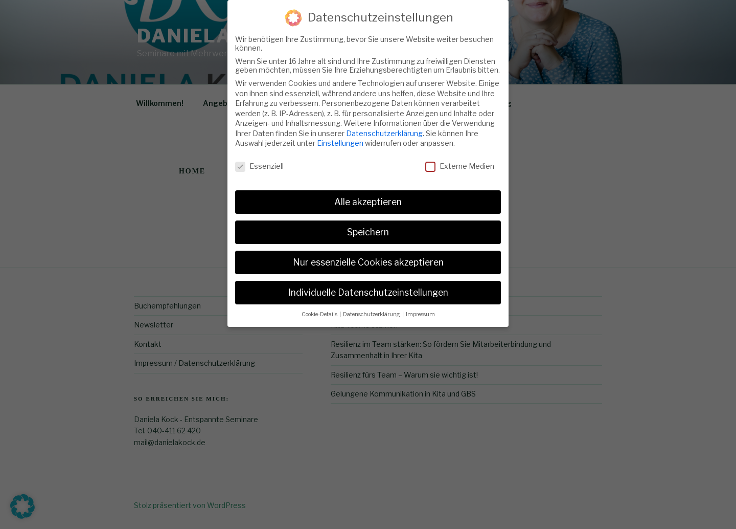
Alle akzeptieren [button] (368, 195)
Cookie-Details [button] (320, 307)
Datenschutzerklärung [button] (372, 307)
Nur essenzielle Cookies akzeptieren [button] (368, 255)
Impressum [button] (420, 307)
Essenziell (259, 159)
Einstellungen (340, 137)
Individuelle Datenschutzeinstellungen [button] (368, 285)
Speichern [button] (368, 225)
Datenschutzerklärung (384, 126)
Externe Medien (459, 159)
